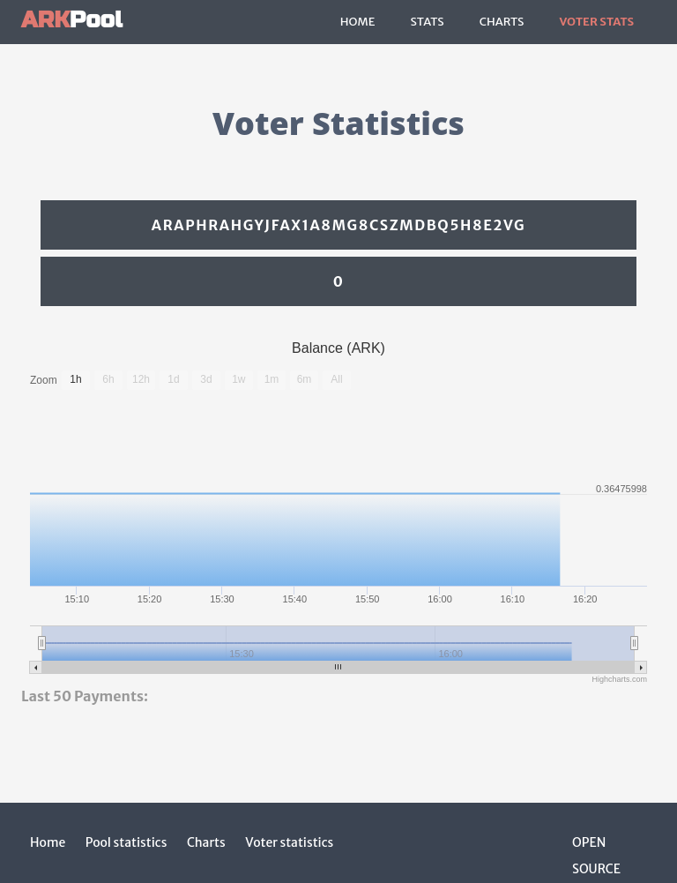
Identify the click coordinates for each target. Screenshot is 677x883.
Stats (426, 21)
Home (358, 21)
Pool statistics (126, 842)
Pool (72, 20)
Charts (502, 21)
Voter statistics (289, 842)
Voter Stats (596, 21)
